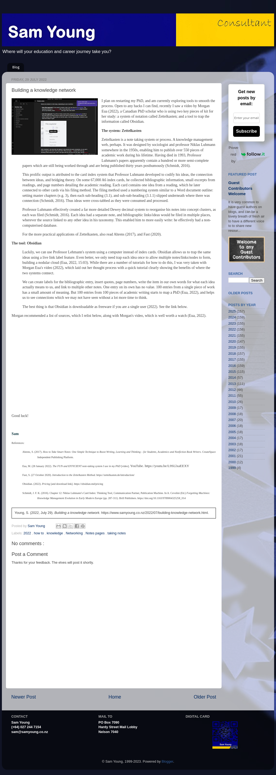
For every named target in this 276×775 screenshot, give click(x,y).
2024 (232, 317)
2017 (232, 360)
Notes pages (95, 533)
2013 (232, 384)
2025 (232, 311)
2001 (232, 456)
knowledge (55, 533)
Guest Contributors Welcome (240, 188)
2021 (232, 336)
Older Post (205, 697)
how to (39, 533)
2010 (232, 402)
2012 (232, 390)
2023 (232, 323)
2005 (232, 432)
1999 (232, 468)
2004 (232, 438)
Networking (75, 533)
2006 (232, 426)
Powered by (247, 154)
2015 (232, 372)
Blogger (167, 761)
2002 (232, 450)
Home (114, 697)
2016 (232, 366)
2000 (232, 462)
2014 (232, 378)
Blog (16, 67)
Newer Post (23, 697)
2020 (232, 341)
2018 (232, 354)
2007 (232, 420)
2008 (232, 414)
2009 (232, 408)
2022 (27, 533)
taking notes (117, 533)
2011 (232, 396)
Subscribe (246, 131)
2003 (232, 444)
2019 (232, 347)
